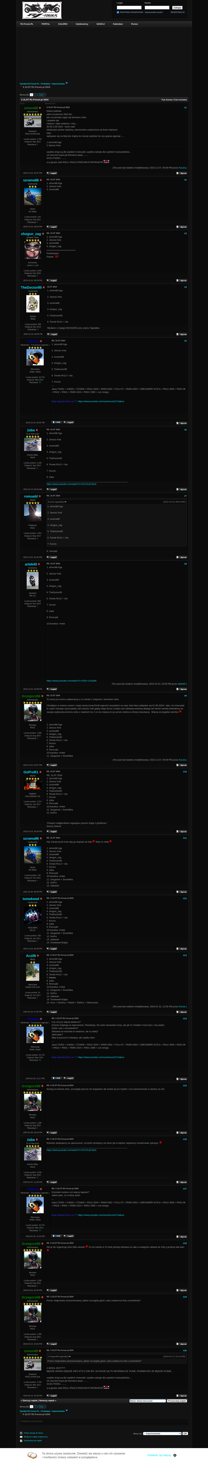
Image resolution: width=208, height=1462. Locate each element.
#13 (185, 955)
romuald (31, 496)
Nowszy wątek (46, 1400)
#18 (185, 1243)
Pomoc (134, 24)
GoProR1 (30, 772)
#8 (185, 564)
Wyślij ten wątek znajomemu (36, 1437)
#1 (185, 107)
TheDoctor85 (31, 287)
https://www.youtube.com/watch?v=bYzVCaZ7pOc (72, 484)
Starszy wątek (30, 1400)
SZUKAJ (101, 24)
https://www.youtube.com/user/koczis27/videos (101, 401)
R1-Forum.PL (26, 24)
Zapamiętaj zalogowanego (131, 12)
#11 (185, 838)
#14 (185, 1018)
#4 (185, 287)
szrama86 (31, 180)
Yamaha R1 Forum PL (29, 84)
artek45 (31, 564)
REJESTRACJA (178, 12)
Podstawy (45, 84)
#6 (185, 429)
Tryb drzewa (166, 100)
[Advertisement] (104, 53)
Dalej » (42, 95)
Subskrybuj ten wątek (33, 1440)
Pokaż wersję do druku (33, 1433)
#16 (185, 1139)
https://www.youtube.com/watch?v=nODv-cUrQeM (71, 680)
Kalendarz (118, 24)
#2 (185, 179)
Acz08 (31, 956)
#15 (185, 1085)
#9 (185, 695)
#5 (185, 341)
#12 (185, 898)
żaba (31, 430)
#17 (185, 1188)
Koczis (182, 167)
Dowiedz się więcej (159, 1455)
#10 (185, 771)
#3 (185, 233)
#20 (185, 1350)
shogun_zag (31, 234)
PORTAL (46, 24)
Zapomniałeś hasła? (154, 12)
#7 (185, 496)
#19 (185, 1297)
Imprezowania (58, 84)
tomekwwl (31, 899)
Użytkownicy (82, 24)
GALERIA (62, 24)
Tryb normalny (180, 100)
